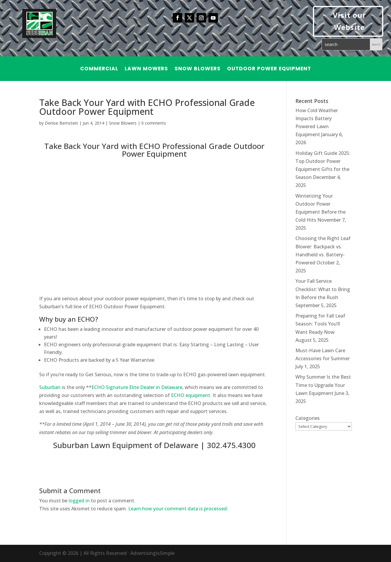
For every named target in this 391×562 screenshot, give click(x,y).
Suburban (50, 387)
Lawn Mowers (146, 69)
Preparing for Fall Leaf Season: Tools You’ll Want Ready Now (320, 323)
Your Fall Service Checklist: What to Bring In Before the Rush (322, 289)
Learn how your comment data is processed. (178, 508)
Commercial (99, 69)
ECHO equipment (190, 395)
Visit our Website (349, 21)
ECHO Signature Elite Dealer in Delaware (136, 387)
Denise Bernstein (61, 123)
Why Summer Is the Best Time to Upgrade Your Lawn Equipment (323, 385)
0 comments (153, 123)
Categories (307, 418)
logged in (79, 500)
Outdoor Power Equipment (269, 69)
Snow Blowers (198, 69)
